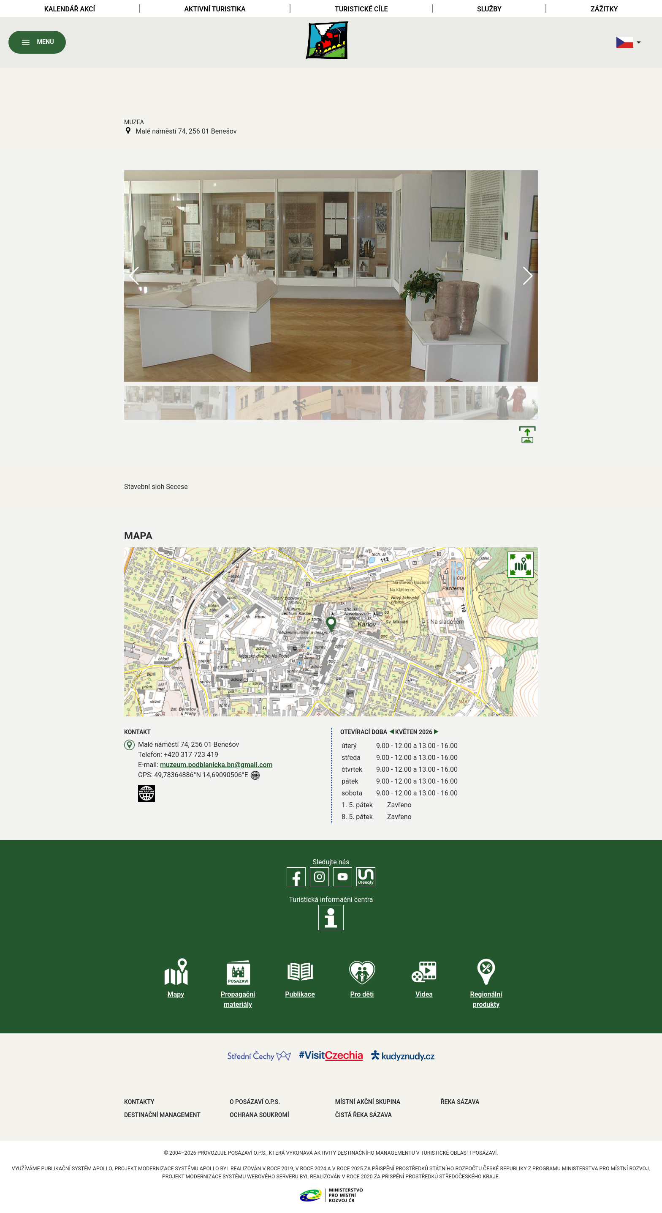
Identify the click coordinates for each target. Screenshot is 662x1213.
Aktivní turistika (214, 9)
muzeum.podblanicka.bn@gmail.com (216, 765)
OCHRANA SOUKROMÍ (259, 1115)
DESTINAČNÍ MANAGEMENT (162, 1115)
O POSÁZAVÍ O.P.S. (255, 1101)
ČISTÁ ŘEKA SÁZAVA (363, 1115)
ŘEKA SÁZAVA (460, 1101)
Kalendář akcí (69, 9)
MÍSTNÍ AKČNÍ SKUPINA (367, 1101)
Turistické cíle (361, 9)
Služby (489, 9)
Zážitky (604, 9)
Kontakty (139, 1101)
